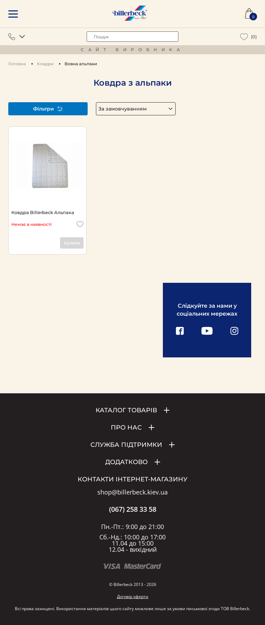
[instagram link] (234, 331)
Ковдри (45, 63)
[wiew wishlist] (244, 37)
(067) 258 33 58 (132, 509)
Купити (72, 243)
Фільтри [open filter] (48, 109)
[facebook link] (180, 331)
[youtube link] (207, 331)
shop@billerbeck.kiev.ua (132, 492)
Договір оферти (132, 596)
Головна (17, 63)
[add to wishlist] (80, 224)
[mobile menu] (13, 14)
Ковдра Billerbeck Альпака (42, 212)
